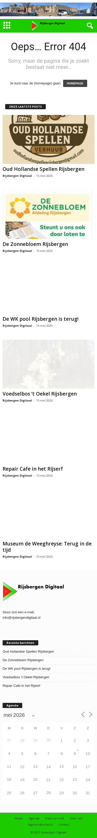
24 (88, 779)
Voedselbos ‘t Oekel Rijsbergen (40, 393)
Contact (64, 824)
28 (22, 740)
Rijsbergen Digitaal (17, 176)
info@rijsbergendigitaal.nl (21, 618)
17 (88, 766)
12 (22, 766)
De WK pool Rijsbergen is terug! (41, 319)
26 (22, 793)
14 (48, 766)
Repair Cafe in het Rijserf (33, 468)
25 (9, 793)
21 (48, 779)
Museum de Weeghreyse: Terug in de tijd (47, 546)
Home (18, 818)
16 (75, 766)
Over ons (76, 818)
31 (88, 793)
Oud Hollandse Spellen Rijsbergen (43, 169)
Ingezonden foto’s (40, 824)
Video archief (54, 818)
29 (35, 740)
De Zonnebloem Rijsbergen (35, 244)
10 (88, 753)
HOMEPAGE (75, 83)
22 (61, 779)
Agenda (34, 818)
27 (9, 740)
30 (75, 793)
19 (22, 779)
